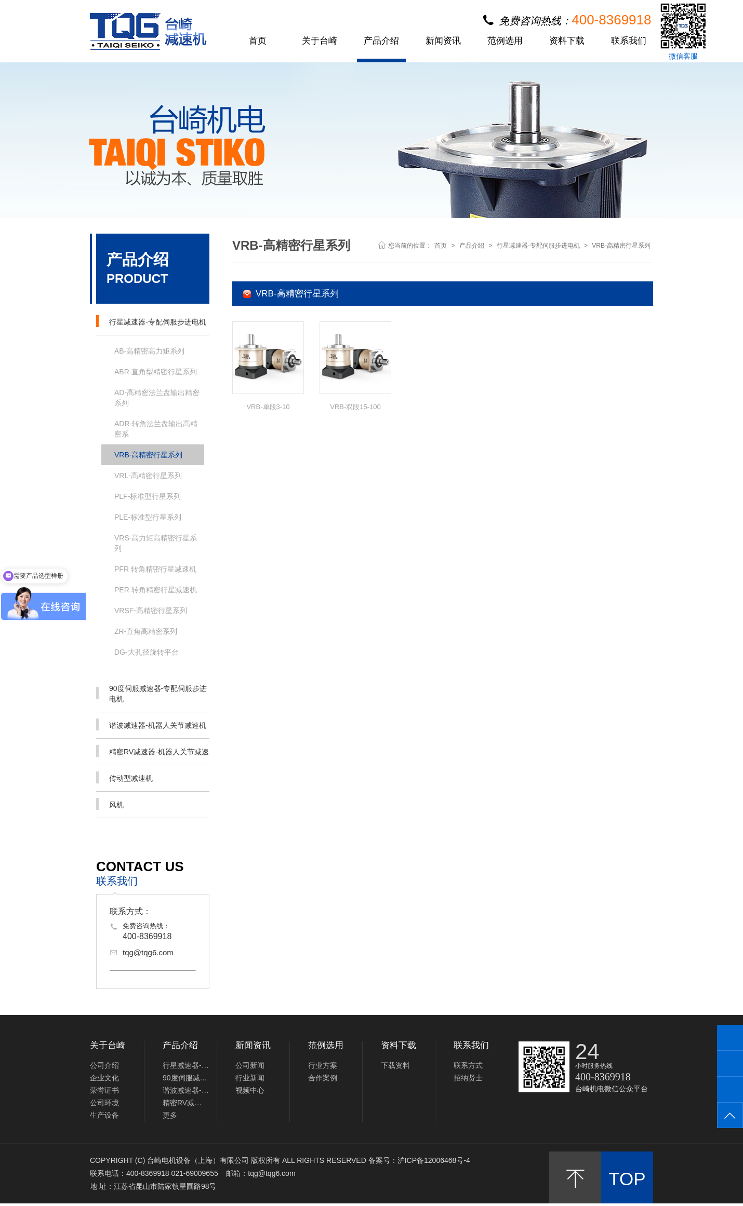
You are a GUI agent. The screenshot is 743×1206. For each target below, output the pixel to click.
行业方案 (322, 1065)
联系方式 (468, 1065)
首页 (258, 41)
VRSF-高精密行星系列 (150, 610)
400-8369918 (147, 936)
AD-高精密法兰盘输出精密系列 (157, 397)
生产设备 (104, 1115)
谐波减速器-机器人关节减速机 (151, 724)
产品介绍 (381, 41)
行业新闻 (249, 1077)
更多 (170, 1115)
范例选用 (505, 41)
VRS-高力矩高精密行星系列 (155, 543)
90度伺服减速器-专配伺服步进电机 (151, 693)
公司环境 (104, 1102)
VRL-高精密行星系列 (148, 475)
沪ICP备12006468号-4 (433, 1160)
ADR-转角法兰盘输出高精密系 (155, 428)
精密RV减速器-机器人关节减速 (152, 751)
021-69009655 (194, 1173)
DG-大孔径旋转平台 (146, 652)
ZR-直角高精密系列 (145, 631)
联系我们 (628, 41)
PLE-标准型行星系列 (147, 517)
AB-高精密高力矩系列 (149, 351)
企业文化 (104, 1077)
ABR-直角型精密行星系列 (155, 372)
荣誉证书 (104, 1090)
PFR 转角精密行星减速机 (155, 569)
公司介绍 (104, 1065)
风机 (110, 804)
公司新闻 (249, 1065)
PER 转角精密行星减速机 (155, 590)
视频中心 (249, 1090)
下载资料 (395, 1065)
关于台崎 (319, 41)
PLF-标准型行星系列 (147, 496)
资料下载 (567, 41)
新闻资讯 (443, 41)
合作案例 (322, 1077)
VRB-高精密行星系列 (148, 455)
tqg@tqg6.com (148, 952)
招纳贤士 (468, 1077)
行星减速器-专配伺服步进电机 (151, 321)
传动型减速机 (124, 777)
